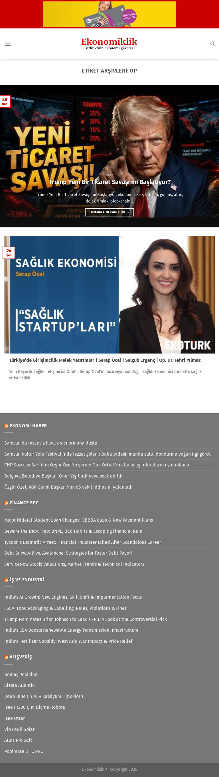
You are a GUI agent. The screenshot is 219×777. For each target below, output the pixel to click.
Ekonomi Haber (28, 425)
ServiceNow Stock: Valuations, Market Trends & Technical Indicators (74, 564)
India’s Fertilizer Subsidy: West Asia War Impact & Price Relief (68, 641)
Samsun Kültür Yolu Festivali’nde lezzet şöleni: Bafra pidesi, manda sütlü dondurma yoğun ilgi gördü (108, 454)
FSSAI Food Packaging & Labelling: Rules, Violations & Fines (65, 608)
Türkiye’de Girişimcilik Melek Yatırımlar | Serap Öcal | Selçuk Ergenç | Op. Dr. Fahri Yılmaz (105, 360)
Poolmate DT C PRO (24, 751)
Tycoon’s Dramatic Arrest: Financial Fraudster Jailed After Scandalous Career (82, 542)
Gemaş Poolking (20, 674)
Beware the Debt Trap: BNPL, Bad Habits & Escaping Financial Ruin (73, 531)
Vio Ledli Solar (19, 729)
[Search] (212, 43)
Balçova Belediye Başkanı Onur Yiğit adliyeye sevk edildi (63, 476)
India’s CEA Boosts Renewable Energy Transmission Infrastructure (71, 630)
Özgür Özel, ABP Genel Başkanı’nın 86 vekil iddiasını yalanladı (68, 487)
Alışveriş (21, 657)
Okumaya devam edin (109, 212)
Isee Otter (14, 718)
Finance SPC (24, 502)
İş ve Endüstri (27, 579)
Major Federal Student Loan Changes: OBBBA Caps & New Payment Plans (78, 520)
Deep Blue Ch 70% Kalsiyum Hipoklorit (44, 696)
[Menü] (7, 44)
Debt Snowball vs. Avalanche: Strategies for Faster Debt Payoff (68, 553)
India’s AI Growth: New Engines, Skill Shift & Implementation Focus (73, 597)
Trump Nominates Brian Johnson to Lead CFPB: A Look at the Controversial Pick (85, 619)
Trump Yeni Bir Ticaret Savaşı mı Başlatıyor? (110, 182)
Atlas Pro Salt (18, 740)
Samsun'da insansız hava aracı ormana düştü (50, 443)
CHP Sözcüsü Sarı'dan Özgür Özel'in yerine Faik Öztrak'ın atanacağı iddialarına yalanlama (96, 465)
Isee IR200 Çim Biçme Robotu (34, 707)
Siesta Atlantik (19, 685)
